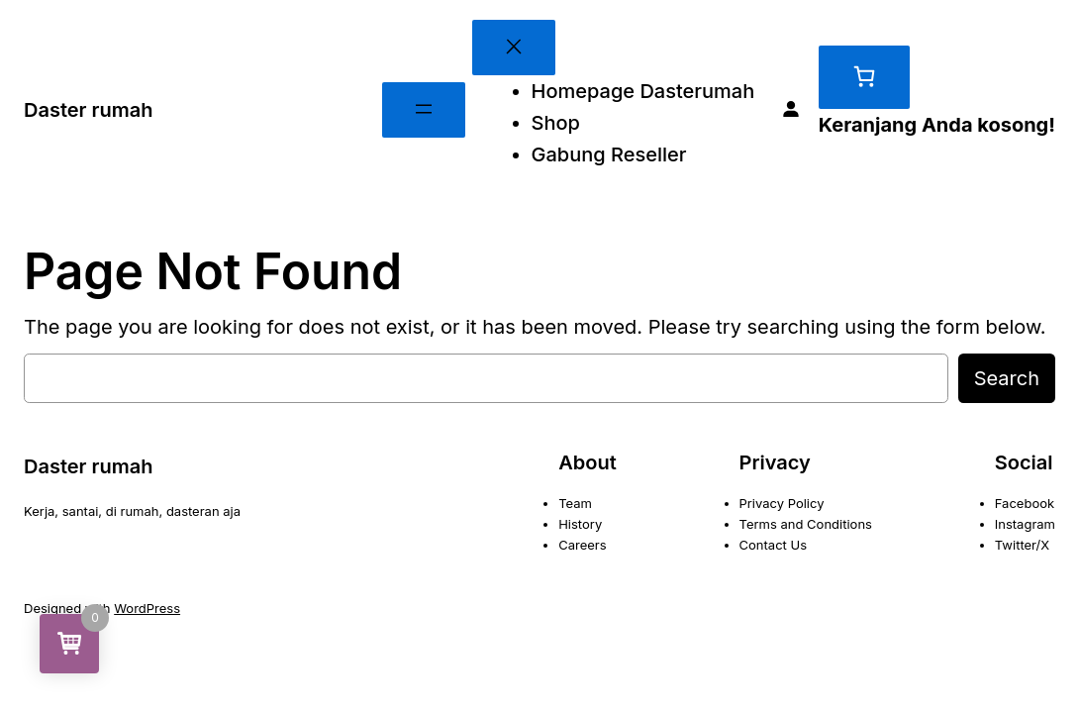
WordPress (147, 608)
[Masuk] (791, 110)
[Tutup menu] (513, 47)
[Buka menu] (423, 110)
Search (1006, 378)
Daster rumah (88, 110)
